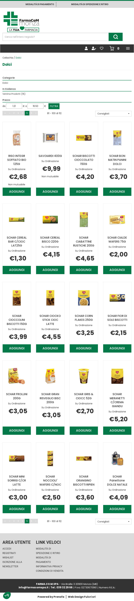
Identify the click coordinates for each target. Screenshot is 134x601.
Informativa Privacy (49, 566)
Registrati (9, 553)
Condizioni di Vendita (49, 570)
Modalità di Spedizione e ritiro (89, 4)
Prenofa (59, 597)
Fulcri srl (90, 597)
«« (5, 113)
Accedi (6, 548)
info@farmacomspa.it (33, 587)
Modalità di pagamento (40, 4)
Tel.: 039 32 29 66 (62, 587)
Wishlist (8, 557)
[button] (113, 113)
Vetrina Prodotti (14, 94)
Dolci (5, 83)
